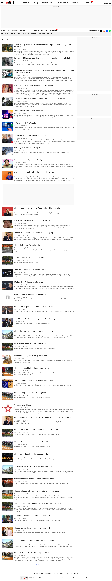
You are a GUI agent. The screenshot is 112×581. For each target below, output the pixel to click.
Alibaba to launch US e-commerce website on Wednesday (36, 491)
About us (75, 577)
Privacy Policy (58, 577)
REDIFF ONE (53, 30)
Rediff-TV (88, 3)
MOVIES (22, 30)
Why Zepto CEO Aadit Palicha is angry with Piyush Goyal (36, 172)
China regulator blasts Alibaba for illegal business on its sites (38, 503)
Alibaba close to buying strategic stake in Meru (32, 442)
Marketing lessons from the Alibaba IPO (29, 257)
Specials (42, 34)
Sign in (109, 1)
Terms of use (81, 577)
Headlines (4, 34)
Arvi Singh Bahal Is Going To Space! (28, 148)
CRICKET (29, 30)
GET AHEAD (44, 30)
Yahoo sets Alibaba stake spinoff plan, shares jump (34, 540)
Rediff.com (35, 577)
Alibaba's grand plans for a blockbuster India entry (33, 307)
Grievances (89, 577)
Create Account (107, 3)
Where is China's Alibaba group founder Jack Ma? (33, 221)
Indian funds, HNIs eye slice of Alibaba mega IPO (33, 466)
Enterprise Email (47, 3)
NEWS (8, 30)
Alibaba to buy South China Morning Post (30, 393)
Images (19, 34)
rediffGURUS (76, 3)
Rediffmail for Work (38, 573)
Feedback (69, 577)
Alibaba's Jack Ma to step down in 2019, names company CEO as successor (43, 417)
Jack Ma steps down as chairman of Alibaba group (33, 233)
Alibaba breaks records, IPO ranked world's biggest (33, 331)
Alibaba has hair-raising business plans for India (32, 553)
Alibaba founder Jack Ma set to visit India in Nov (33, 528)
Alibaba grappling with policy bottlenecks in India (33, 454)
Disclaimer (51, 577)
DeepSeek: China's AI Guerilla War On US (30, 270)
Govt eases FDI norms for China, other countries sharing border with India (42, 58)
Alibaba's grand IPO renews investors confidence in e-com (36, 430)
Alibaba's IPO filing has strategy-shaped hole (31, 356)
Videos (66, 573)
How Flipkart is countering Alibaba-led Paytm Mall (33, 380)
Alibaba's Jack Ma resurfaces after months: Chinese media (37, 208)
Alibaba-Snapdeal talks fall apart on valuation (31, 368)
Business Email (63, 3)
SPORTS (36, 30)
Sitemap (64, 577)
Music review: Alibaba (22, 405)
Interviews (33, 34)
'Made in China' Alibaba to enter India (28, 282)
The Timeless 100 (74, 573)
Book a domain (48, 573)
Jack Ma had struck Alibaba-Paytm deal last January (34, 319)
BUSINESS (15, 30)
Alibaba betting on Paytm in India (27, 245)
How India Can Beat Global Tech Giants (29, 111)
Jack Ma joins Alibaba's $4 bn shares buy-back (32, 516)
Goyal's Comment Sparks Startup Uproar (29, 160)
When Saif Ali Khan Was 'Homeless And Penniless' (33, 85)
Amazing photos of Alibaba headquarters (30, 294)
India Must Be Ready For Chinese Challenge (31, 135)
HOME (3, 30)
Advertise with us (43, 577)
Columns (26, 34)
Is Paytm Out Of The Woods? (25, 123)
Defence (12, 34)
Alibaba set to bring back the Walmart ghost (31, 344)
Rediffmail (25, 3)
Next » (38, 565)
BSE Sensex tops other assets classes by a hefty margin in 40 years (40, 98)
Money (35, 3)
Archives (49, 34)
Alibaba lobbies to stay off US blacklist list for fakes (34, 479)
